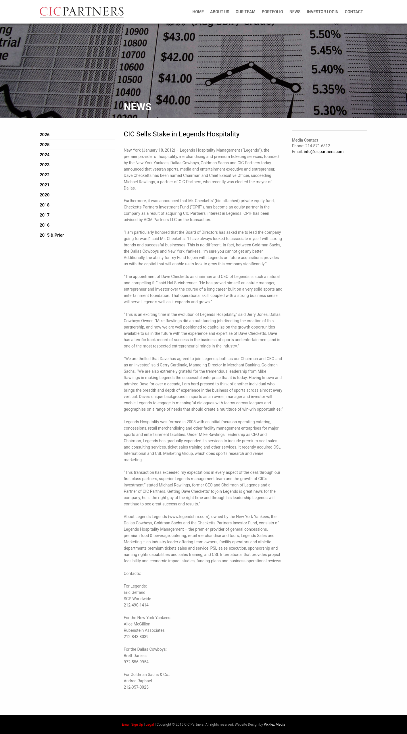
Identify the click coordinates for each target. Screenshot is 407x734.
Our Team (246, 11)
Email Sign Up (132, 725)
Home (198, 11)
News (295, 11)
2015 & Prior (52, 235)
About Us (219, 11)
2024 (44, 154)
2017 (44, 215)
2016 (44, 225)
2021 (44, 185)
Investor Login (323, 11)
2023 (44, 164)
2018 (44, 205)
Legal (149, 725)
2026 (44, 134)
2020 (44, 195)
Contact (354, 11)
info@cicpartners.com (323, 151)
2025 (44, 144)
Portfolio (272, 11)
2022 (44, 174)
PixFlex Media (274, 725)
